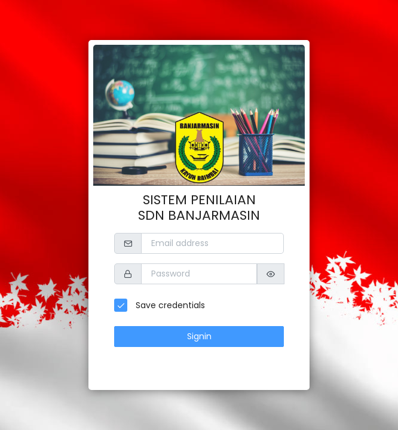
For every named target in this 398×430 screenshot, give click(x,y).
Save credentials (169, 305)
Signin (199, 336)
